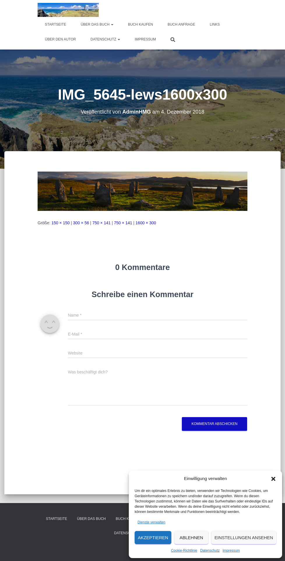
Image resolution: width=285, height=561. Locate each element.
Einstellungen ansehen (243, 537)
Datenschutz (210, 550)
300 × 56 (81, 222)
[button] (273, 479)
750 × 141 (101, 222)
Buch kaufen (140, 24)
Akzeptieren (153, 537)
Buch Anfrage (181, 24)
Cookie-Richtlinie (184, 550)
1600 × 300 (146, 222)
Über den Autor (60, 39)
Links (215, 24)
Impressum (231, 550)
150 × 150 (60, 222)
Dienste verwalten (151, 522)
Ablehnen (191, 537)
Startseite (55, 24)
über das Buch (97, 24)
